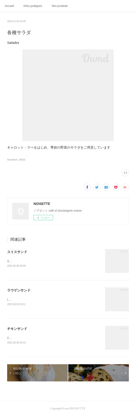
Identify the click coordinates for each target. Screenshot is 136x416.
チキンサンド (17, 329)
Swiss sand (14, 261)
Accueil (9, 6)
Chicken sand (15, 338)
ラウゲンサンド (18, 290)
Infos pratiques (33, 6)
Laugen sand (15, 299)
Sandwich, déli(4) (16, 159)
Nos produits (60, 6)
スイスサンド (17, 252)
